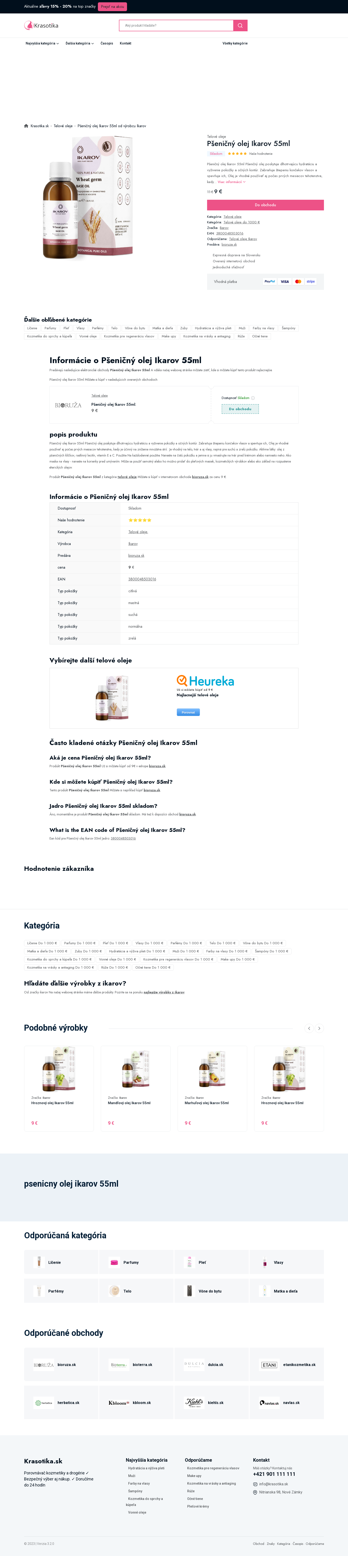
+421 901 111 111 (274, 1474)
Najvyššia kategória (40, 43)
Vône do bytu (135, 328)
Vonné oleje (88, 336)
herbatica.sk (68, 1403)
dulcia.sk (215, 1365)
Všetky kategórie (235, 43)
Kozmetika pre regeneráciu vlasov (129, 336)
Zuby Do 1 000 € (88, 951)
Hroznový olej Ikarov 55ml (52, 1103)
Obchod (258, 1543)
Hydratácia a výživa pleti (213, 328)
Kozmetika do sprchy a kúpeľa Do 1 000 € (59, 959)
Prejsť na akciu (112, 6)
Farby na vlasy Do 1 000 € (227, 951)
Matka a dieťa (162, 328)
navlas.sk (291, 1403)
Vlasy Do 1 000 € (149, 943)
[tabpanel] (87, 197)
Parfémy (98, 328)
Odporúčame (315, 1543)
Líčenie (32, 328)
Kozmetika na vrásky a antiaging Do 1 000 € (60, 967)
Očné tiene (260, 336)
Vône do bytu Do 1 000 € (263, 943)
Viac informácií (231, 181)
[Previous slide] (309, 1028)
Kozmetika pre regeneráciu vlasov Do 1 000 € (178, 959)
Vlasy (81, 328)
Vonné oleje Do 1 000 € (117, 959)
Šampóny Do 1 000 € (271, 951)
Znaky (271, 1543)
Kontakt (125, 43)
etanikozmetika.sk (299, 1365)
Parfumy (50, 328)
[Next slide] (319, 1028)
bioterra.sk (142, 1365)
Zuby (184, 328)
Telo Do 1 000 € (222, 943)
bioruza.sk (229, 244)
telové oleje (127, 477)
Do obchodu (265, 205)
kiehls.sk (216, 1403)
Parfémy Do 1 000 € (186, 943)
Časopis (107, 43)
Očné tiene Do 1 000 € (153, 967)
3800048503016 (229, 233)
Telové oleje (216, 136)
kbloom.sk (142, 1403)
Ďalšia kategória (78, 43)
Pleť (66, 328)
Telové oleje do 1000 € (242, 222)
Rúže (241, 336)
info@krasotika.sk (273, 1484)
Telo (114, 328)
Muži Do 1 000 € (186, 951)
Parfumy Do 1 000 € (80, 943)
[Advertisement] (174, 83)
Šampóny (288, 328)
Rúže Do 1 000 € (114, 967)
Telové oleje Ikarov (243, 238)
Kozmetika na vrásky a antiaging (206, 336)
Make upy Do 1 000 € (238, 959)
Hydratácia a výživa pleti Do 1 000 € (137, 951)
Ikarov (224, 227)
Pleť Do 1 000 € (115, 943)
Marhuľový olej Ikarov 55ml (207, 1103)
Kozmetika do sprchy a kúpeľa (49, 336)
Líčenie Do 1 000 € (42, 943)
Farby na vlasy (263, 328)
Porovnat (188, 712)
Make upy (169, 336)
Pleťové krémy (198, 1506)
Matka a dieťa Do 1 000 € (47, 951)
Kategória (283, 1543)
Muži (242, 328)
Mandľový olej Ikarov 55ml (129, 1103)
